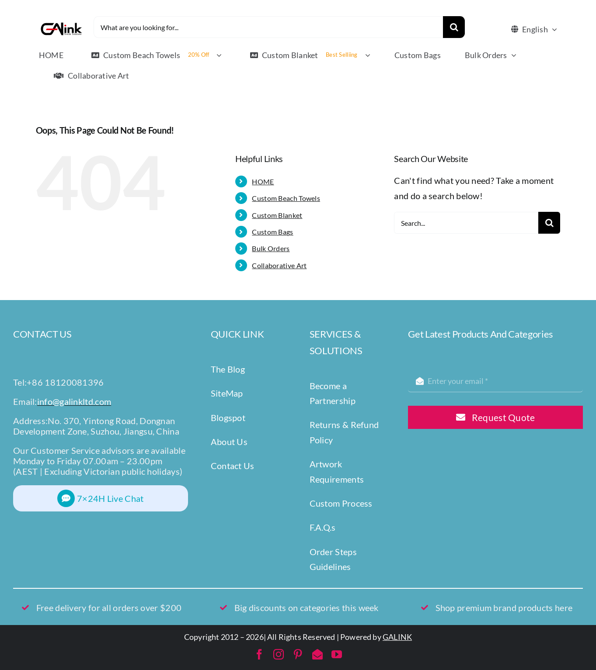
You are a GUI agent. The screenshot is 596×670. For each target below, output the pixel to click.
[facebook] (259, 654)
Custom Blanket (277, 215)
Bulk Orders (270, 248)
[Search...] (466, 223)
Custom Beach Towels (286, 198)
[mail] (317, 654)
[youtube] (336, 654)
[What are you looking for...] (268, 27)
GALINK (397, 637)
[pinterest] (298, 654)
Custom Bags (272, 232)
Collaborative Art (279, 265)
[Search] (454, 27)
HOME (263, 181)
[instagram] (278, 654)
